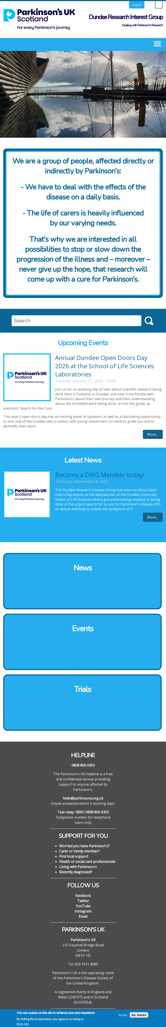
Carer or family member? (79, 851)
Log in (136, 5)
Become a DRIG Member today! (99, 475)
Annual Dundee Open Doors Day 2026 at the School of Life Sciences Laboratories (104, 365)
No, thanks (139, 1015)
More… (152, 434)
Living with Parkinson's (78, 866)
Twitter (83, 900)
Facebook (83, 895)
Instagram (83, 911)
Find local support (73, 856)
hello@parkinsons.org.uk (83, 798)
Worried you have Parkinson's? (84, 846)
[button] (157, 43)
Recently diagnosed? (75, 872)
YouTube (83, 906)
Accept (122, 1015)
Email (83, 916)
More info (23, 1024)
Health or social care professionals (87, 861)
